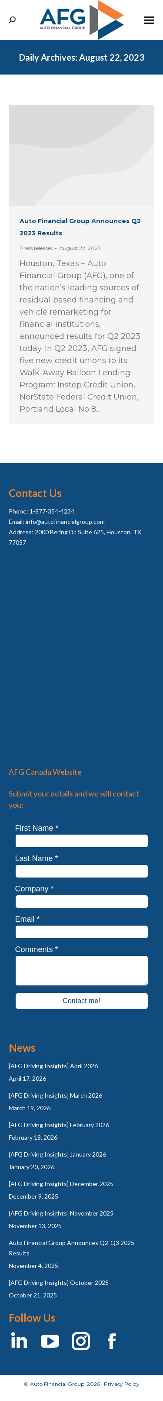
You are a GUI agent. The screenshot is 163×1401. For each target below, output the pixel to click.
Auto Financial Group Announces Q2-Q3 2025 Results (71, 1248)
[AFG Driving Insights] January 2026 (57, 1154)
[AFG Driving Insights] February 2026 (59, 1124)
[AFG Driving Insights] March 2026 (55, 1095)
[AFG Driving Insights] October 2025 (59, 1282)
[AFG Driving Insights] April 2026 (53, 1065)
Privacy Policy (122, 1384)
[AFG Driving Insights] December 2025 (61, 1183)
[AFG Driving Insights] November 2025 (61, 1213)
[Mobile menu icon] (149, 20)
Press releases (36, 248)
